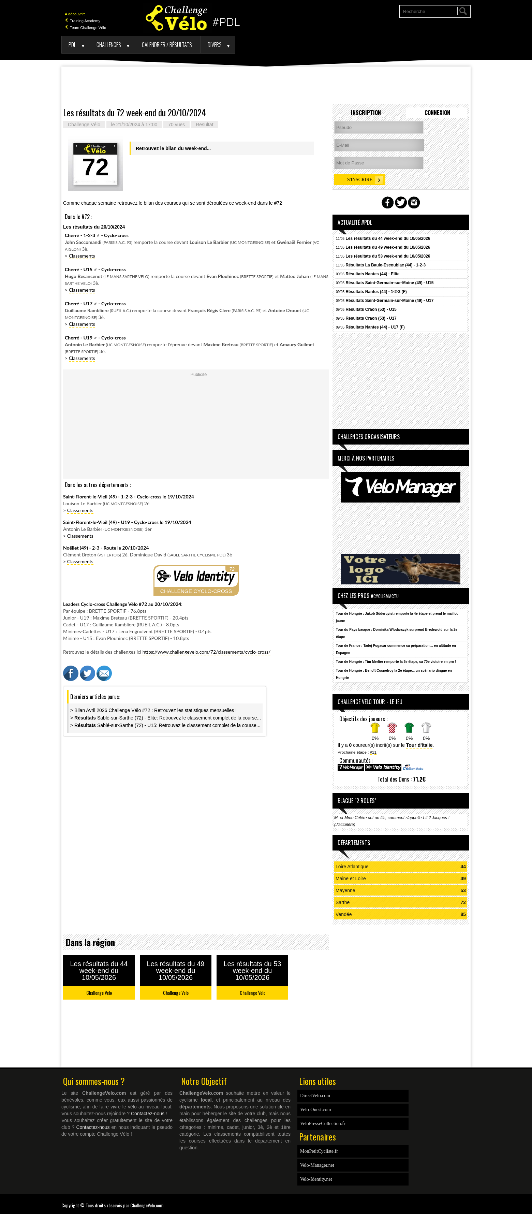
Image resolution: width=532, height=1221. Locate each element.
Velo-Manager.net (317, 1165)
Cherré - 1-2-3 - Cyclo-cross (97, 235)
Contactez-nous (147, 1113)
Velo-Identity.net (316, 1179)
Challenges (109, 44)
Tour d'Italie (419, 745)
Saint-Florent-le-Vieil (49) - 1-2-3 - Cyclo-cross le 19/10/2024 (128, 496)
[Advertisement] (266, 85)
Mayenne (345, 890)
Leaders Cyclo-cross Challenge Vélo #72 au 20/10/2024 (122, 604)
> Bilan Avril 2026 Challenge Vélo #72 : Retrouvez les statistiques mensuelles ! (153, 710)
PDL (72, 44)
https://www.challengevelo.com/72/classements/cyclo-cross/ (207, 652)
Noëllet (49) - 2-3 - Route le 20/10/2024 (106, 548)
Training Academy (82, 21)
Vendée (344, 914)
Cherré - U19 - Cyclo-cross (95, 337)
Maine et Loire (351, 878)
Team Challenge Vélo (85, 28)
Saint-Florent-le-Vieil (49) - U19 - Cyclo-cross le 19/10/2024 (127, 522)
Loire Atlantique (352, 866)
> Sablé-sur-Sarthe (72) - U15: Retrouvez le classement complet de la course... (165, 725)
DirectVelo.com (315, 1095)
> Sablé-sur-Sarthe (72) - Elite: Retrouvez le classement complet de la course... (165, 718)
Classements (82, 256)
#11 (373, 752)
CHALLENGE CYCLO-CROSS (196, 591)
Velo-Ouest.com (315, 1109)
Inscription (366, 112)
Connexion (437, 112)
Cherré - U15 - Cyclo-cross (95, 269)
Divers (215, 44)
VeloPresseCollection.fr (322, 1123)
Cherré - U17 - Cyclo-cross (95, 303)
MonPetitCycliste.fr (319, 1151)
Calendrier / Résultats (167, 44)
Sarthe (343, 902)
